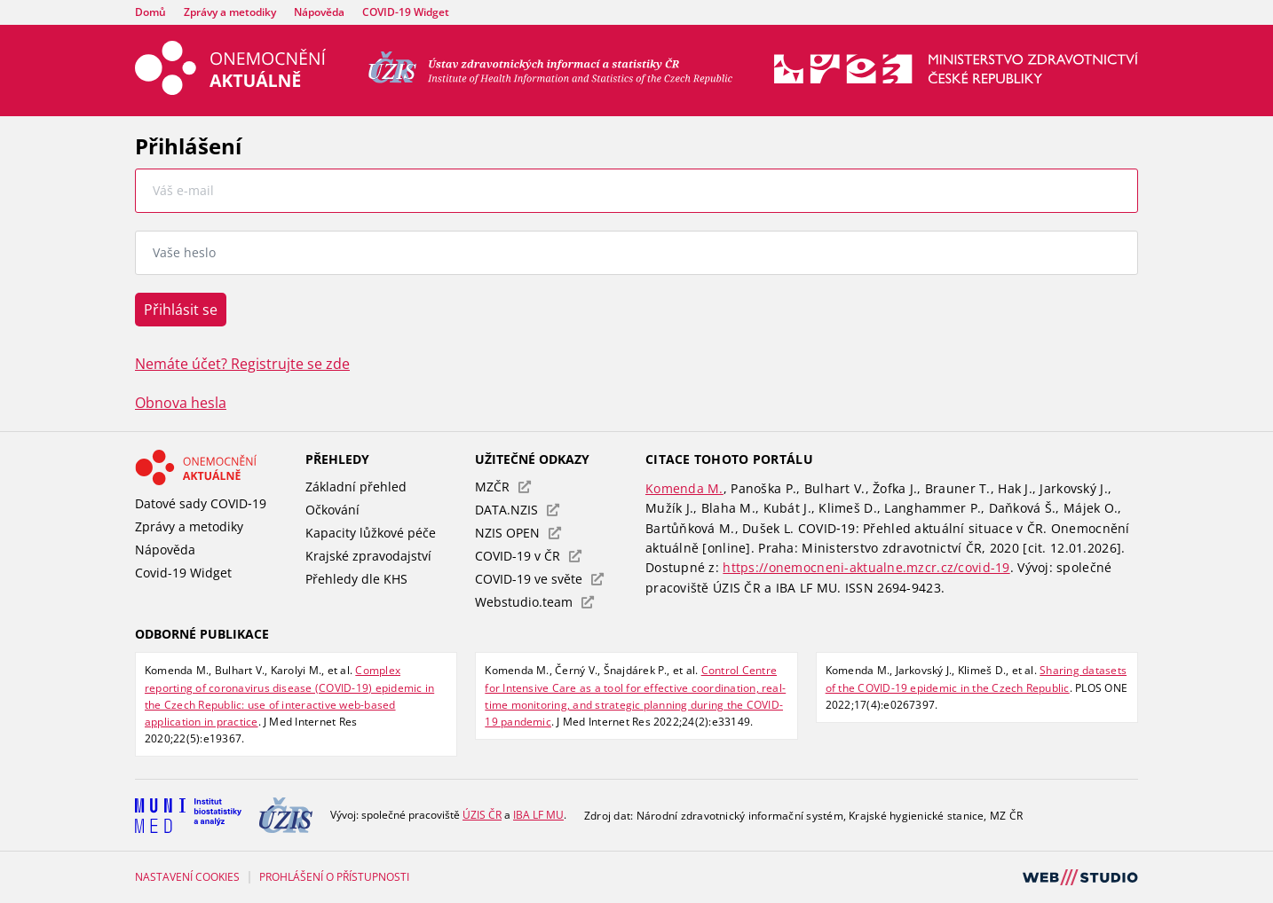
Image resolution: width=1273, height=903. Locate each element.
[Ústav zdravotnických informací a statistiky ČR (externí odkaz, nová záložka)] (550, 79)
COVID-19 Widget (405, 12)
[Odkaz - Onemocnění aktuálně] (211, 467)
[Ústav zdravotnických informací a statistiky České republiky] (285, 815)
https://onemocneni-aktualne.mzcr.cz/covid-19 (866, 567)
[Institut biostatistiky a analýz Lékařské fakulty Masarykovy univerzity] (188, 815)
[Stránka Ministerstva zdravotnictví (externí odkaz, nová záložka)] (956, 78)
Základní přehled (356, 486)
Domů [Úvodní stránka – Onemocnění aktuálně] (150, 12)
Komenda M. (684, 488)
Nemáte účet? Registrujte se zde (242, 363)
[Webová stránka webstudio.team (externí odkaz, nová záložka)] (1080, 886)
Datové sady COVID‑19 (200, 503)
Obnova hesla (180, 402)
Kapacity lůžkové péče (370, 532)
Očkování (332, 509)
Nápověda (319, 12)
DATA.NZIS (517, 509)
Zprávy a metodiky (230, 12)
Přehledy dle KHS (356, 578)
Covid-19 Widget (183, 572)
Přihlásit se (180, 309)
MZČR (503, 486)
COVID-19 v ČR (528, 555)
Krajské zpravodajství (368, 555)
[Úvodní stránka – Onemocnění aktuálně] (230, 89)
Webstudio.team (534, 601)
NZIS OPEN (518, 532)
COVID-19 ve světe (539, 578)
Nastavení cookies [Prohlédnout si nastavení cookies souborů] (187, 877)
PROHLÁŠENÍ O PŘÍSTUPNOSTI (334, 876)
